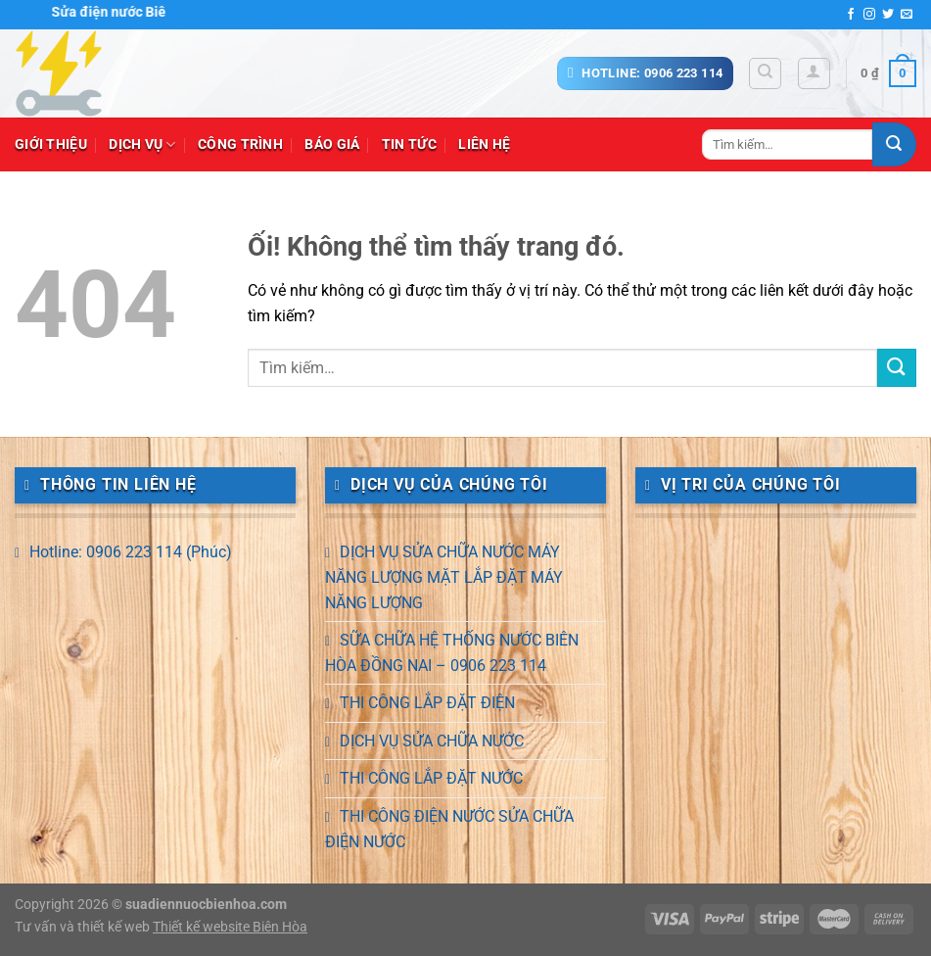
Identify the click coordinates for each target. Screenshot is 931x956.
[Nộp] (894, 144)
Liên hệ (484, 144)
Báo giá (331, 144)
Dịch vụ (142, 144)
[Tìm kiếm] (765, 73)
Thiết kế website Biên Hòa (230, 927)
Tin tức (409, 144)
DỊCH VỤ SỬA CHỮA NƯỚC (432, 741)
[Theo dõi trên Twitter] (888, 15)
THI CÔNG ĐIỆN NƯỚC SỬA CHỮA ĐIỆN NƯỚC (449, 829)
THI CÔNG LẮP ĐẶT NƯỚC (431, 778)
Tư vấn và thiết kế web (84, 927)
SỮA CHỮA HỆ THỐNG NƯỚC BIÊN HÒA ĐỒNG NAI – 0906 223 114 (452, 653)
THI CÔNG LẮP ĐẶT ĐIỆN (427, 702)
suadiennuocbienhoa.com (206, 904)
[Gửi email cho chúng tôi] (906, 15)
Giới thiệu (51, 144)
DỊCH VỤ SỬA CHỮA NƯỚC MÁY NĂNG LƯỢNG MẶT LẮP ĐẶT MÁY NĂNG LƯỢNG (444, 577)
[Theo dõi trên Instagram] (869, 15)
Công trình (240, 144)
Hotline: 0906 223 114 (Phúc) (130, 552)
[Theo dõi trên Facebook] (851, 15)
